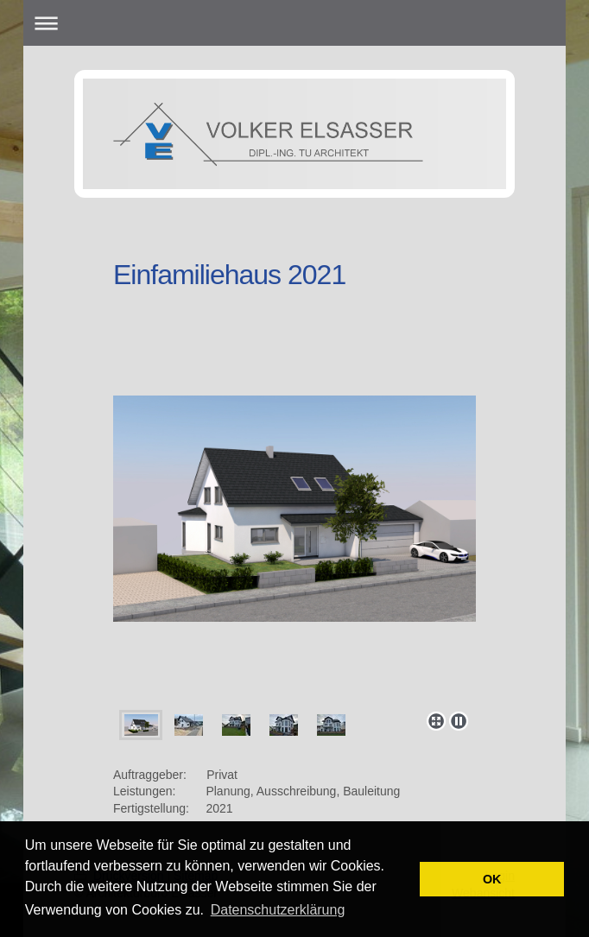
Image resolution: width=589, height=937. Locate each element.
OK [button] (492, 879)
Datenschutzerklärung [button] (278, 909)
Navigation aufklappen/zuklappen (294, 22)
